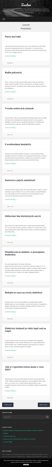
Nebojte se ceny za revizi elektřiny (23, 292)
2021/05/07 (10, 398)
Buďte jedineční (13, 72)
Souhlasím (26, 464)
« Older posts (8, 405)
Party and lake (13, 36)
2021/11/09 (10, 206)
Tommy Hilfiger (7, 442)
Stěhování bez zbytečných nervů (23, 216)
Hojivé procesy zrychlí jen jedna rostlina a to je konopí (19, 439)
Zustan (26, 5)
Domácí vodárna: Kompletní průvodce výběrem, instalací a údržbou (23, 430)
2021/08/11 (10, 319)
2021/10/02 (10, 242)
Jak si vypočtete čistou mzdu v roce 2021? (24, 368)
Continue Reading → (11, 56)
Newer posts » (44, 405)
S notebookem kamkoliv (18, 144)
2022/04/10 (10, 63)
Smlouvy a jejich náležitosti (20, 180)
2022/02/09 (10, 99)
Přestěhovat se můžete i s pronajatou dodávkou (24, 253)
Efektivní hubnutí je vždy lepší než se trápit (25, 329)
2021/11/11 (10, 170)
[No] (50, 463)
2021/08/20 (10, 283)
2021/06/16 (10, 357)
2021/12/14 (10, 134)
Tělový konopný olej (9, 436)
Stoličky (5, 433)
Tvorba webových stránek (19, 108)
